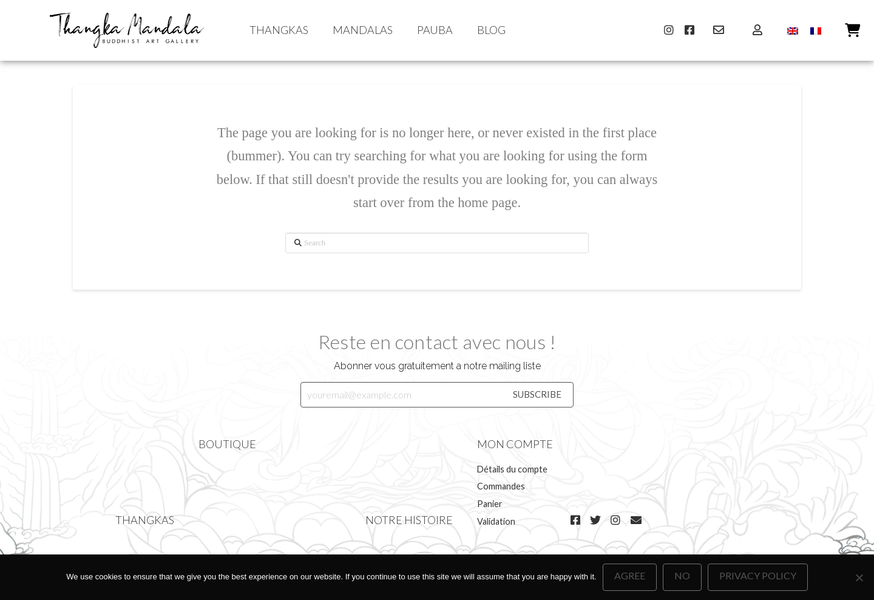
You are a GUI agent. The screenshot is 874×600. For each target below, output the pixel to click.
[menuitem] (792, 31)
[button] (851, 30)
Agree (629, 575)
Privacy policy (757, 575)
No (682, 575)
